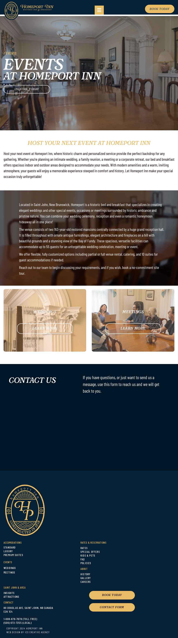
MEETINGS (9, 572)
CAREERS (85, 582)
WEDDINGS (10, 568)
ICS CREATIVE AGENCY (37, 632)
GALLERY (85, 578)
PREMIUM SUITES (13, 555)
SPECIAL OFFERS (90, 552)
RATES (84, 548)
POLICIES (85, 563)
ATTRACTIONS (11, 597)
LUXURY (8, 551)
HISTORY (85, 574)
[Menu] (99, 10)
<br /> (95, 428)
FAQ (82, 559)
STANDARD (10, 547)
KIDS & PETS (87, 555)
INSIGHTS (9, 593)
